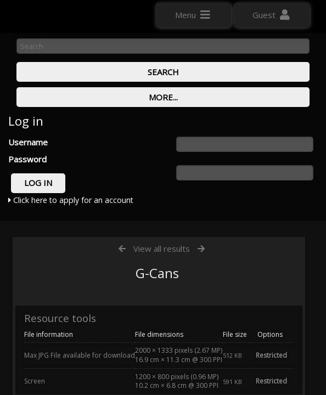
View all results (161, 248)
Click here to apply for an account (70, 200)
